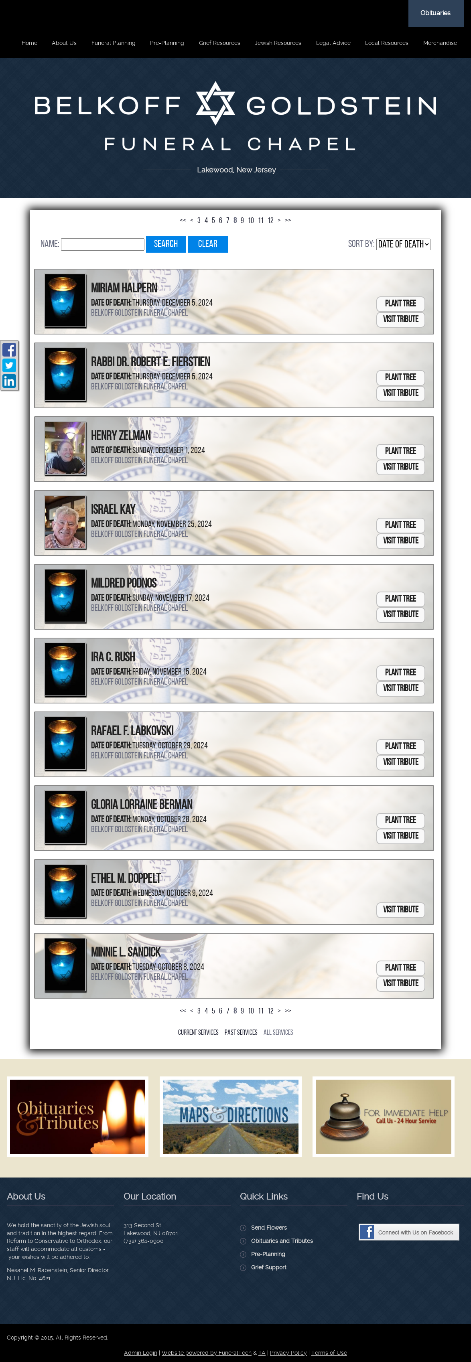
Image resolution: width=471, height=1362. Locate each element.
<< (183, 221)
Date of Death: (111, 303)
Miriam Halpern (124, 289)
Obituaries (435, 13)
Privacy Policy (288, 1353)
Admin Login (140, 1353)
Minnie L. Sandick (125, 953)
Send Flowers (269, 1227)
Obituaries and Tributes (282, 1241)
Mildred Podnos (123, 584)
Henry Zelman (120, 436)
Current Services (198, 1033)
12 (271, 221)
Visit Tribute (400, 319)
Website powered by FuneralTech (207, 1353)
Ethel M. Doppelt (126, 879)
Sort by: (361, 244)
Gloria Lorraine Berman (141, 805)
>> (288, 221)
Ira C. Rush (113, 658)
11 (261, 221)
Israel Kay (113, 510)
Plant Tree (400, 304)
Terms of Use (329, 1353)
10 (251, 221)
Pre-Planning (268, 1254)
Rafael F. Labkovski (132, 732)
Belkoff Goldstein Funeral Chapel (139, 313)
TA (262, 1353)
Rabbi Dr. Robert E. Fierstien (150, 363)
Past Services (241, 1033)
